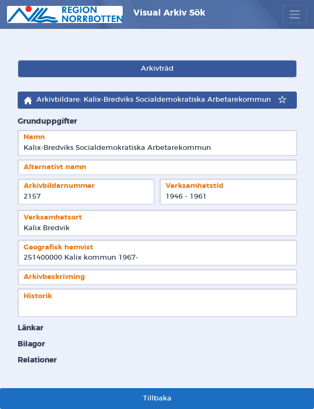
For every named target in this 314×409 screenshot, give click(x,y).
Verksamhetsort (53, 217)
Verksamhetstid (194, 186)
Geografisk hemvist (58, 247)
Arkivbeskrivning (54, 277)
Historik (38, 296)
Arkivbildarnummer (59, 186)
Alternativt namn (55, 167)
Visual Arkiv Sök (106, 15)
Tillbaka (157, 398)
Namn (34, 137)
